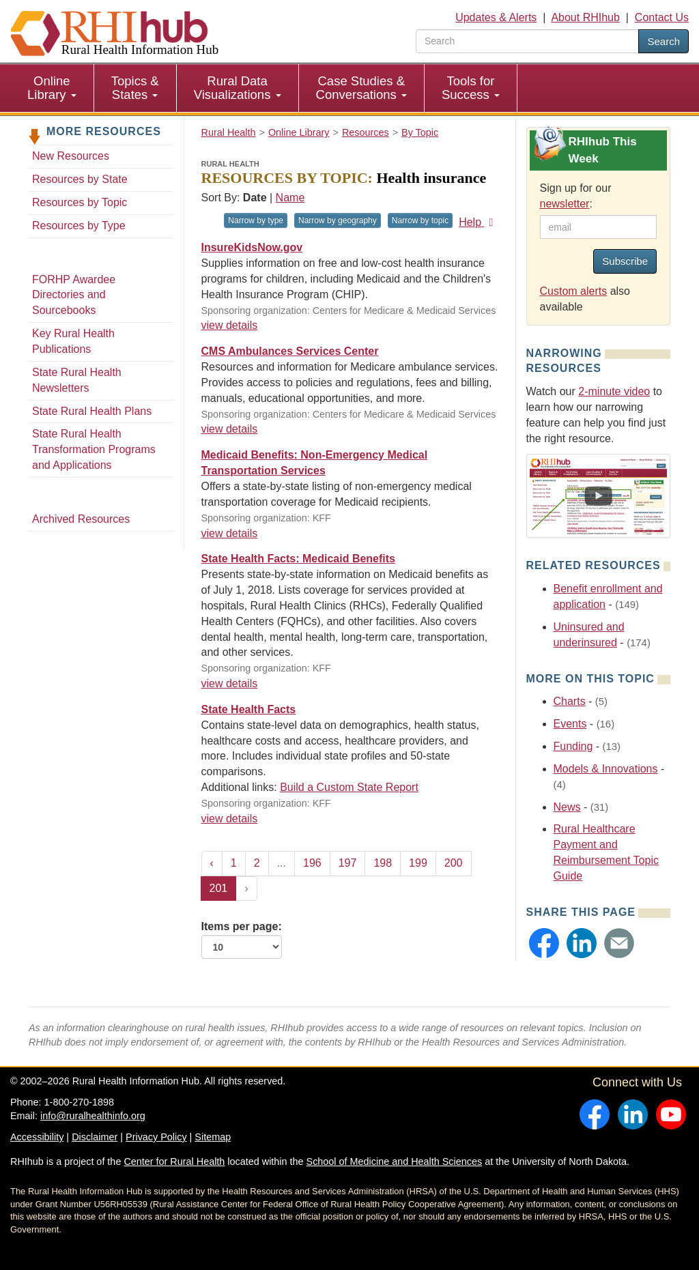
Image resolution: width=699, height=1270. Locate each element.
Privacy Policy (156, 1136)
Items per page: (241, 940)
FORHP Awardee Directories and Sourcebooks (73, 295)
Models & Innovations (606, 769)
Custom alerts (574, 291)
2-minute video (614, 391)
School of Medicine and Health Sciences (394, 1161)
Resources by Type (79, 225)
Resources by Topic (79, 202)
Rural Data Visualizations (237, 88)
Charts (570, 701)
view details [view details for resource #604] (229, 429)
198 (382, 863)
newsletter (565, 204)
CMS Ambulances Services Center (290, 351)
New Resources (70, 156)
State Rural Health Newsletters (77, 380)
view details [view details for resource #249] (229, 818)
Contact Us (662, 17)
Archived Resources (81, 519)
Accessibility (36, 1136)
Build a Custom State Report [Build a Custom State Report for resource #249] (349, 787)
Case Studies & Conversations (361, 88)
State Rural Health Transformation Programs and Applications (94, 449)
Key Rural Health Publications (73, 341)
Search (663, 41)
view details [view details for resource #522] (229, 683)
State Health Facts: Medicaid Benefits (298, 558)
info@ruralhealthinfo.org (92, 1115)
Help (478, 222)
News (567, 807)
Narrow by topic (420, 220)
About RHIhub (585, 17)
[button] (544, 943)
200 (453, 863)
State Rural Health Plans (92, 411)
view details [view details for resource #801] (229, 325)
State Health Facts (248, 709)
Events (570, 724)
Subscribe (625, 261)
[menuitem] (52, 88)
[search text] (527, 41)
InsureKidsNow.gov (252, 247)
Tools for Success (471, 88)
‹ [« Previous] (212, 863)
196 (312, 863)
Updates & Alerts (496, 17)
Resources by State (80, 179)
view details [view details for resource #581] (229, 533)
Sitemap (213, 1136)
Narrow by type (255, 220)
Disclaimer (94, 1136)
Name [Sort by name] (290, 197)
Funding (573, 746)
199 (418, 863)
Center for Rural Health (174, 1161)
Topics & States (135, 88)
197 (348, 863)
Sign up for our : (576, 196)
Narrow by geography (337, 220)
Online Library (51, 88)
